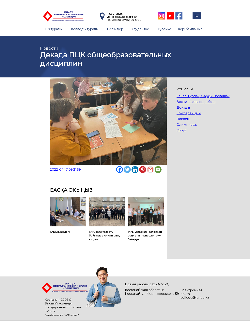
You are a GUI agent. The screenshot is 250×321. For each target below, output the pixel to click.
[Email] (158, 169)
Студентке (140, 29)
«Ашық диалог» (60, 231)
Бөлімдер (115, 29)
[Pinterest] (142, 169)
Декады (183, 107)
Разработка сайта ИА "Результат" (62, 315)
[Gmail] (150, 169)
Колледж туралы (85, 29)
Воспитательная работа (196, 102)
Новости (184, 119)
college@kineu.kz (194, 298)
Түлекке (164, 29)
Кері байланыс (190, 29)
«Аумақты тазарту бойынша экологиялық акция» (104, 235)
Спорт (181, 130)
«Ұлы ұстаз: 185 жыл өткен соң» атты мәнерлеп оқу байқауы (145, 235)
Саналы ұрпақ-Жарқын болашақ (203, 96)
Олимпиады (187, 125)
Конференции (189, 113)
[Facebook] (119, 169)
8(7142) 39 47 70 (131, 19)
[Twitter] (127, 169)
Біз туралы (53, 29)
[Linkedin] (135, 169)
